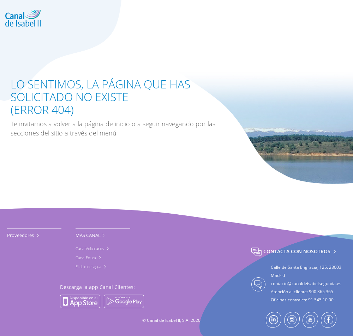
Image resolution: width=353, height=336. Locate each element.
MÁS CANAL (88, 235)
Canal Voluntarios (90, 248)
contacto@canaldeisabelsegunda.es (306, 283)
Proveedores (21, 235)
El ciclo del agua (89, 266)
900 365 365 (321, 292)
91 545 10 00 (321, 300)
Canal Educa (86, 257)
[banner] (176, 18)
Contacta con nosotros (291, 251)
